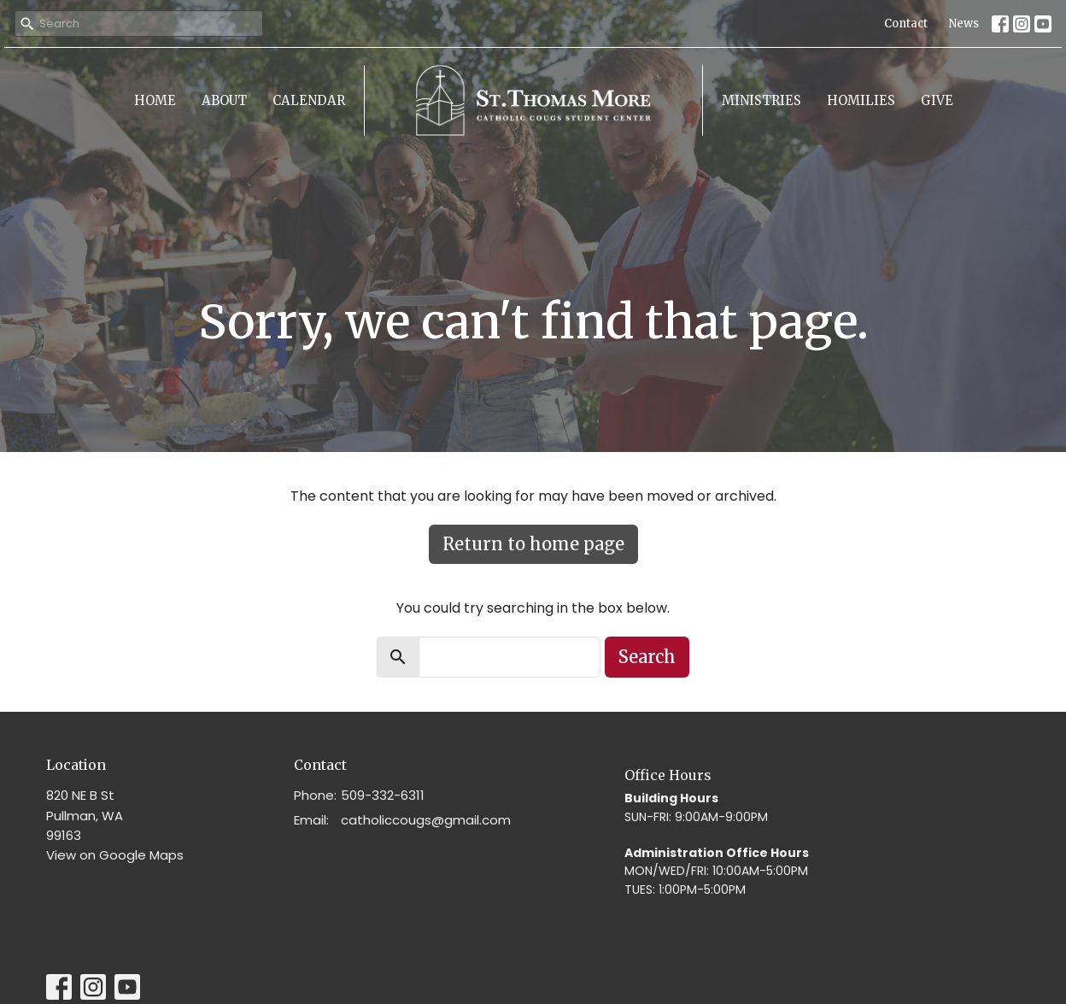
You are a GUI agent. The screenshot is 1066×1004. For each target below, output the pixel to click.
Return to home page (533, 544)
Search (647, 656)
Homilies (861, 100)
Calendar (308, 100)
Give (937, 100)
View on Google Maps (115, 855)
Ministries (761, 100)
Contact (906, 23)
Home (155, 100)
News (964, 23)
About (224, 100)
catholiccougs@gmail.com (426, 820)
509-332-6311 (383, 795)
